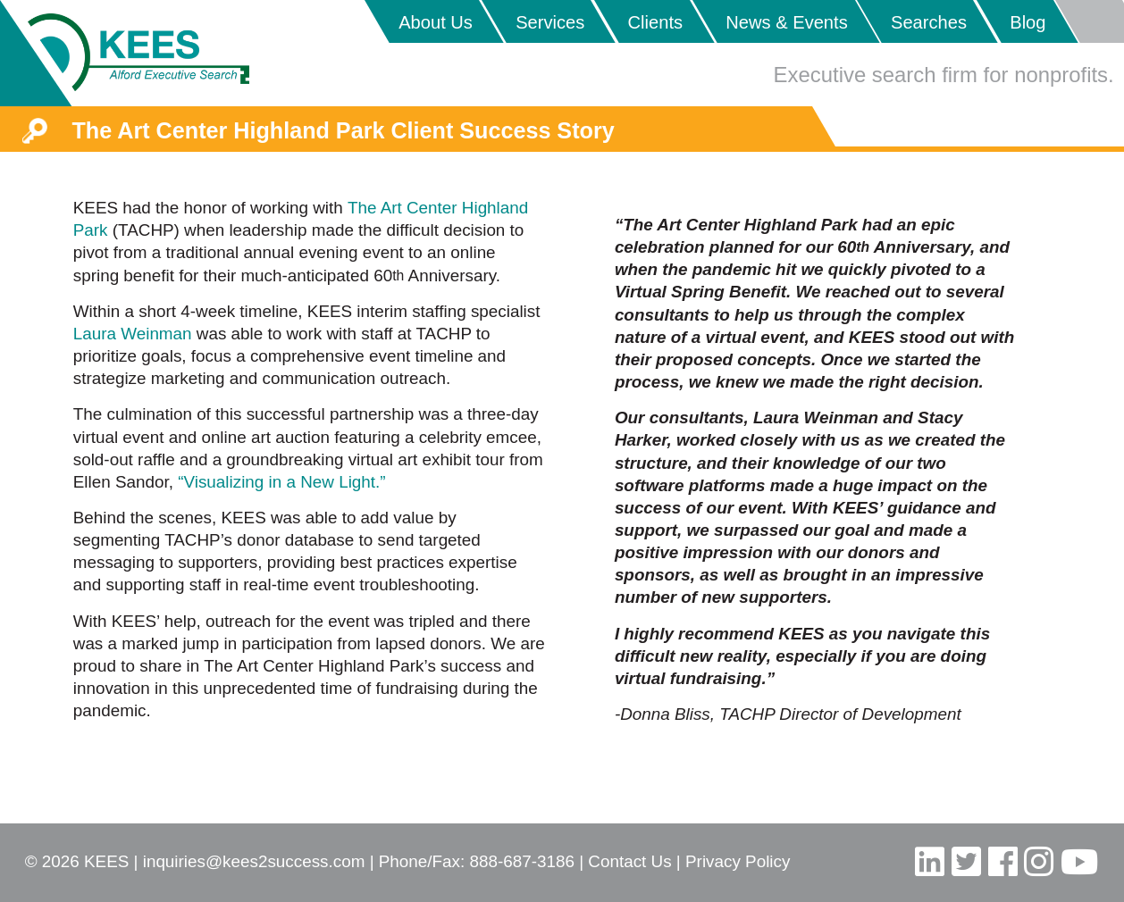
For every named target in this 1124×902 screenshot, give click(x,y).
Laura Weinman (132, 333)
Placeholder (1088, 21)
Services (550, 22)
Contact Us (629, 861)
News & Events (786, 22)
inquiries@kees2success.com (254, 861)
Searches (929, 22)
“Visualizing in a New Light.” (281, 481)
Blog (1027, 22)
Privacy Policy (737, 861)
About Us (435, 22)
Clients (655, 22)
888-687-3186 (521, 861)
